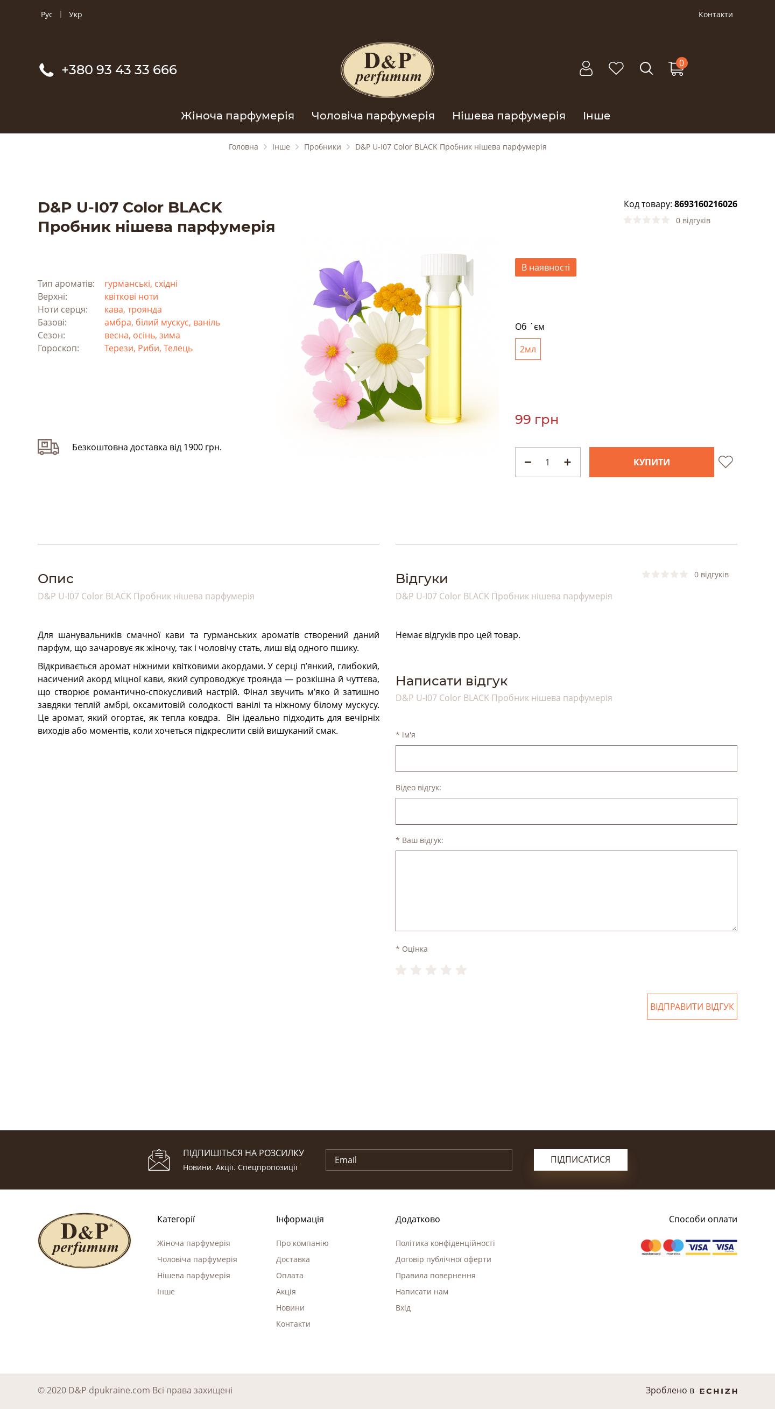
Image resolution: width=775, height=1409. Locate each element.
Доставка (293, 1259)
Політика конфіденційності (445, 1243)
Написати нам (422, 1291)
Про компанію (302, 1243)
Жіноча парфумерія (237, 115)
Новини (290, 1307)
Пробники (322, 147)
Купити (651, 462)
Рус (47, 14)
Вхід (403, 1307)
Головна (243, 147)
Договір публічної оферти (443, 1259)
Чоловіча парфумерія (373, 115)
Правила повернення (436, 1275)
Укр (75, 14)
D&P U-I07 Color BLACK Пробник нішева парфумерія (451, 147)
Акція (286, 1291)
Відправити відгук (692, 1007)
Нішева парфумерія (509, 115)
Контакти (716, 14)
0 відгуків (693, 220)
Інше (597, 115)
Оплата (290, 1275)
